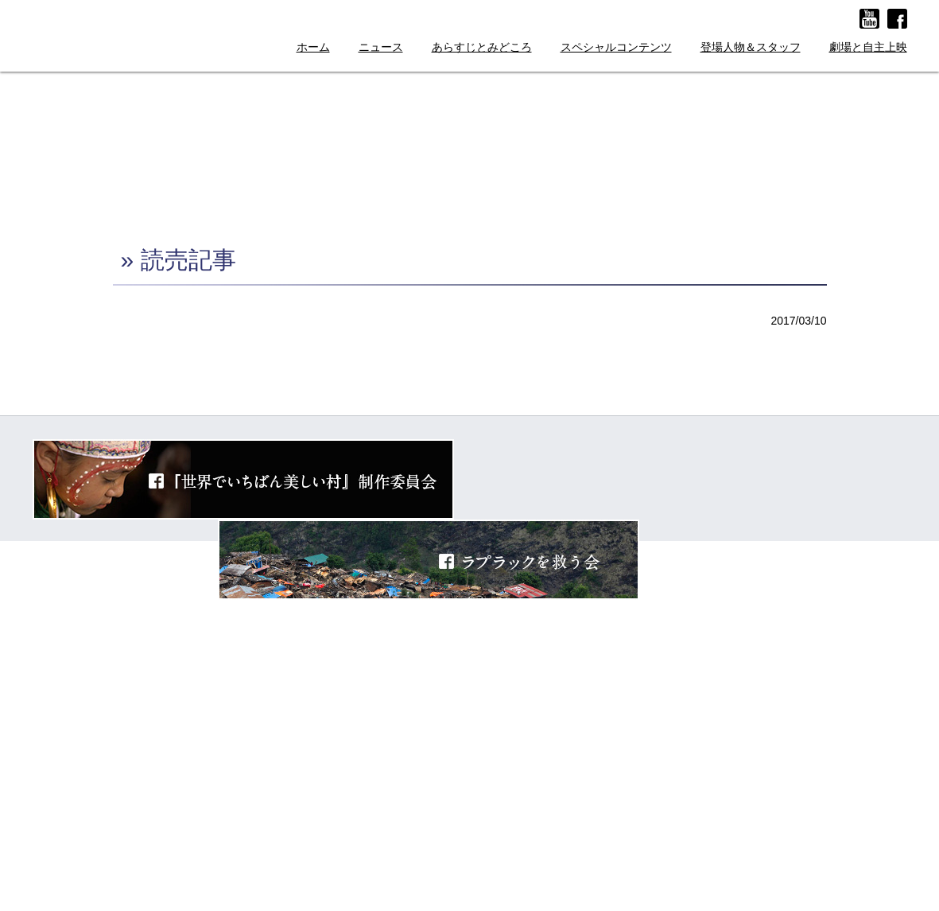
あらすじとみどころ (482, 47)
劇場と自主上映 (868, 47)
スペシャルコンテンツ (616, 47)
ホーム (313, 47)
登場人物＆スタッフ (750, 47)
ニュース (381, 47)
